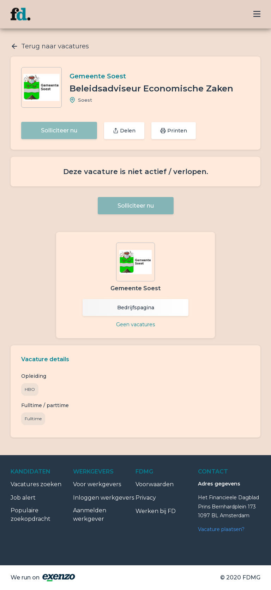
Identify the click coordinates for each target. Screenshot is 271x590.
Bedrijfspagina (135, 307)
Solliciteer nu (59, 130)
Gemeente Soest (98, 76)
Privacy (146, 497)
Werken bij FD (156, 511)
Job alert (23, 497)
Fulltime (33, 418)
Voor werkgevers (97, 484)
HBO (30, 389)
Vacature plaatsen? (221, 529)
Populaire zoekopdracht (30, 514)
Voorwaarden (155, 484)
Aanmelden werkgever (89, 514)
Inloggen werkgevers (103, 497)
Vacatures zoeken (36, 484)
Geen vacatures (135, 324)
